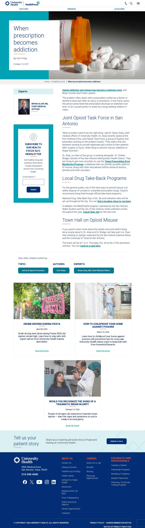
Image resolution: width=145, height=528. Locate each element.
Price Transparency (70, 497)
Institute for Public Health (70, 481)
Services (72, 9)
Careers (91, 458)
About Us (67, 458)
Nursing (89, 471)
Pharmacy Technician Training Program (120, 483)
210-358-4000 (30, 474)
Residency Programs (120, 474)
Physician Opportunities (92, 477)
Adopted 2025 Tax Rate (70, 492)
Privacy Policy (97, 523)
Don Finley (61, 270)
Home (47, 82)
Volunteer (66, 513)
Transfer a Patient (119, 465)
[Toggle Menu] (138, 3)
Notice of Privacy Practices (117, 527)
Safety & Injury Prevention (33, 270)
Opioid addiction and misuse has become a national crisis (92, 90)
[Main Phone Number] (126, 3)
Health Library (68, 476)
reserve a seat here (90, 245)
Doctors (23, 9)
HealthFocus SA (58, 82)
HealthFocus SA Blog (71, 471)
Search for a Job (93, 463)
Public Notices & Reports (69, 503)
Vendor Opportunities (71, 509)
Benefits (90, 467)
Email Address (29, 177)
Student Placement (119, 478)
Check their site (91, 212)
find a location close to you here (114, 201)
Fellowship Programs (120, 469)
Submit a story (116, 441)
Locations (119, 9)
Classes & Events (69, 467)
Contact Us (66, 463)
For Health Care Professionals (121, 459)
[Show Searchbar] (131, 3)
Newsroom (66, 487)
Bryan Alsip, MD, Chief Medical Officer (94, 270)
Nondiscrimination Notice (118, 523)
